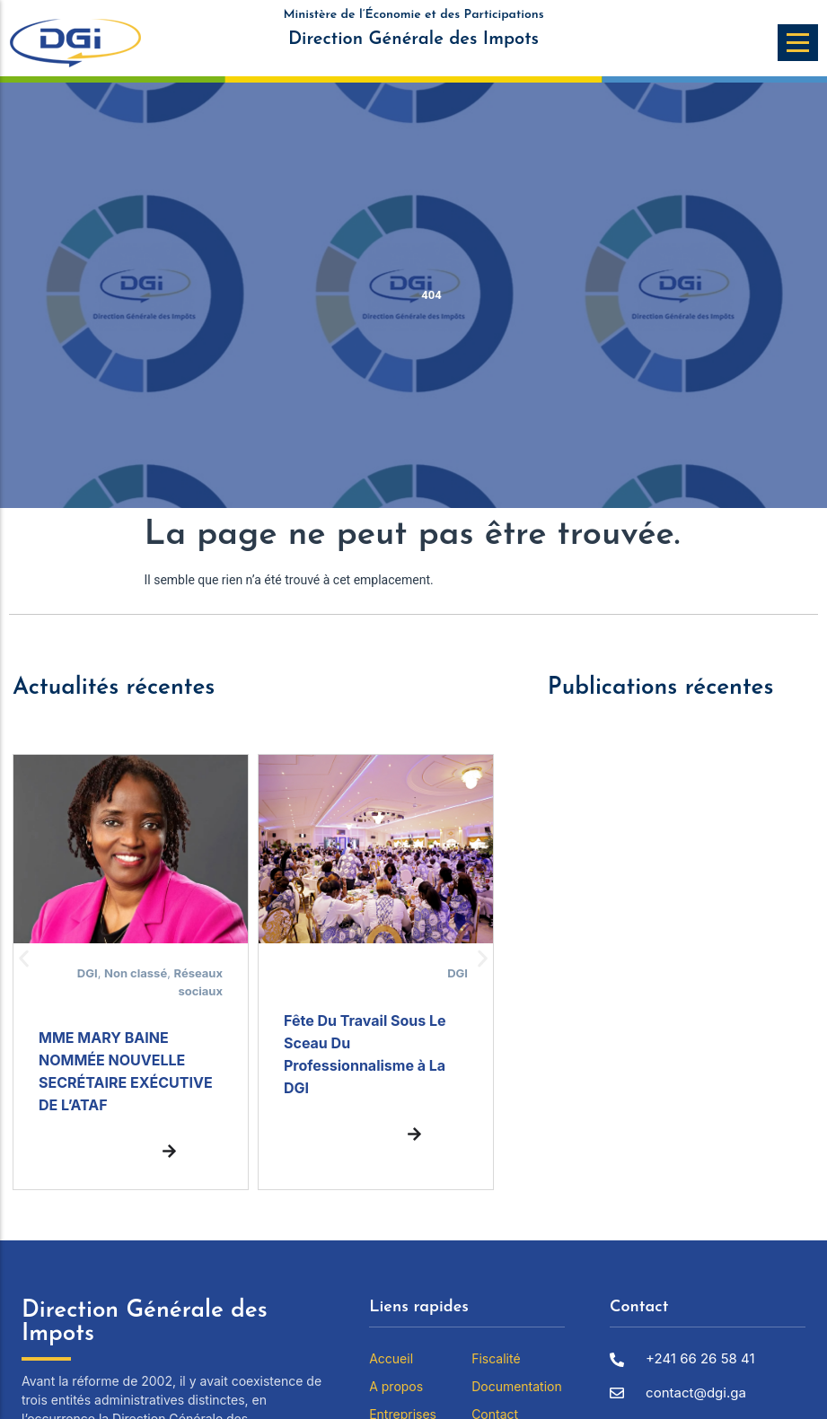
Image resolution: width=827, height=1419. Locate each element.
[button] (24, 959)
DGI (87, 973)
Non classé (135, 973)
